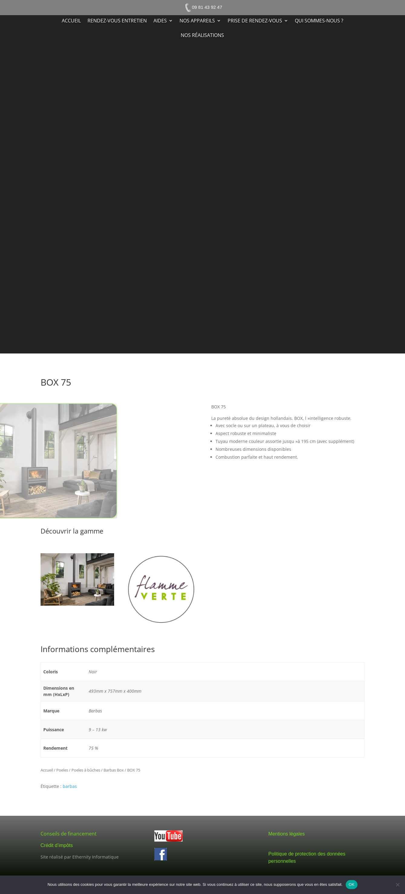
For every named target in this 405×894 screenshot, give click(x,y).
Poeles (62, 770)
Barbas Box (114, 770)
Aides (160, 21)
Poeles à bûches (85, 770)
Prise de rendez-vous (255, 21)
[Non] (397, 885)
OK (351, 884)
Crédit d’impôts (57, 845)
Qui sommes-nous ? (319, 21)
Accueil (71, 21)
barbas (70, 786)
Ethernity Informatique (95, 857)
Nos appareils (197, 21)
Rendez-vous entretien (117, 21)
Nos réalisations (202, 36)
